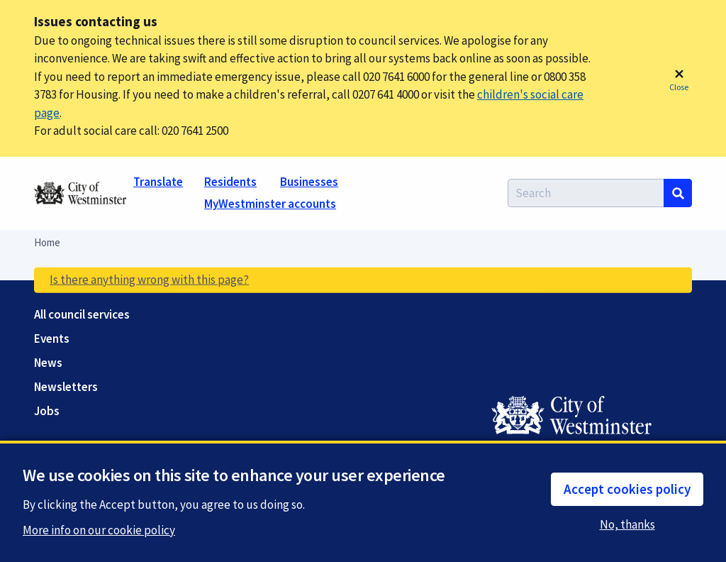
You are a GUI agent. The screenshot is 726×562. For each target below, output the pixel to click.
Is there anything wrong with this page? (149, 279)
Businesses (309, 181)
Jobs (47, 411)
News (48, 363)
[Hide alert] (679, 79)
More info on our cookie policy (99, 531)
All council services (82, 314)
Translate (158, 181)
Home (47, 242)
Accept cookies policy (627, 488)
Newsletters (66, 387)
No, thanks (629, 524)
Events (51, 338)
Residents (230, 181)
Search (678, 193)
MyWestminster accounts (270, 203)
